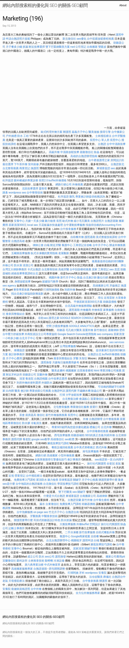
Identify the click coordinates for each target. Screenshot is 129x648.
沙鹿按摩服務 (60, 326)
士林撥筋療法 (103, 136)
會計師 (25, 390)
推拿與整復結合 (15, 313)
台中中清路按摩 (116, 144)
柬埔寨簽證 (103, 168)
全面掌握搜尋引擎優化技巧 (50, 459)
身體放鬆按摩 (22, 281)
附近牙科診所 (14, 374)
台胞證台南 (72, 512)
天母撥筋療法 (17, 580)
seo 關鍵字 (79, 491)
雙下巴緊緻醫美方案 (58, 46)
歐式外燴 (67, 220)
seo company (105, 334)
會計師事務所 (17, 354)
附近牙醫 (55, 245)
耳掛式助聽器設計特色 (46, 520)
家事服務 (108, 309)
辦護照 (67, 131)
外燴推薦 (77, 184)
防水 (41, 556)
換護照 (35, 168)
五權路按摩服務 (21, 253)
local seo (32, 225)
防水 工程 (23, 136)
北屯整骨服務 (61, 407)
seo (113, 168)
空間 (49, 326)
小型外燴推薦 (66, 455)
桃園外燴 (54, 277)
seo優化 (81, 38)
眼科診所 (22, 560)
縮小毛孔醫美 (82, 220)
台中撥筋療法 (34, 475)
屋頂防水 (41, 479)
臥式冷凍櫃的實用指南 (44, 253)
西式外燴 (101, 447)
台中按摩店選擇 (58, 378)
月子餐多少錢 (14, 46)
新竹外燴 (87, 500)
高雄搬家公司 (101, 285)
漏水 (42, 504)
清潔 (22, 378)
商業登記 (24, 168)
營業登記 (20, 475)
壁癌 (122, 330)
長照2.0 (43, 180)
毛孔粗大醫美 (74, 330)
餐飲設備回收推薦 (62, 447)
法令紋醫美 (96, 576)
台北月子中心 (27, 338)
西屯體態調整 (57, 568)
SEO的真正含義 (94, 435)
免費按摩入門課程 (25, 479)
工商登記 (103, 269)
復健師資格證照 (21, 589)
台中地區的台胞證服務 (29, 483)
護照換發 (46, 362)
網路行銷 (40, 455)
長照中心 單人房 (99, 140)
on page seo (40, 512)
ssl (106, 398)
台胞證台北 (94, 354)
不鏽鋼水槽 (84, 390)
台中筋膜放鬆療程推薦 (101, 38)
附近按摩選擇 (37, 46)
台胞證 (102, 144)
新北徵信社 (69, 38)
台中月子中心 (101, 245)
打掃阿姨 (73, 572)
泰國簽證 (19, 350)
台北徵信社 (50, 483)
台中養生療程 (101, 500)
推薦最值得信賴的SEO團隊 (108, 261)
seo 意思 (114, 269)
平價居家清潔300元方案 (88, 301)
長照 (59, 220)
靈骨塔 (43, 188)
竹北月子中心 (57, 512)
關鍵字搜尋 (91, 548)
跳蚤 (5, 192)
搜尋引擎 (105, 131)
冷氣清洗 (36, 423)
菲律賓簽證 (65, 479)
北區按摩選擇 (30, 188)
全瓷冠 (111, 463)
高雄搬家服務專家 (22, 568)
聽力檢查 (50, 220)
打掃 (62, 394)
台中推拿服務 (68, 229)
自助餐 (95, 536)
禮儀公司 (95, 427)
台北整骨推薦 (11, 168)
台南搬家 (92, 46)
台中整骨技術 (35, 192)
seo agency (9, 285)
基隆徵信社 (86, 152)
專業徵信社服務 (79, 407)
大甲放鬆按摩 (74, 394)
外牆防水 (46, 382)
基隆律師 (113, 330)
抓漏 (25, 46)
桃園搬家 (71, 370)
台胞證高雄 (18, 241)
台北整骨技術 (49, 269)
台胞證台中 (118, 576)
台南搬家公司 (88, 496)
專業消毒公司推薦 (110, 370)
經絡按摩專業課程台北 (25, 273)
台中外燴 (36, 589)
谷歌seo (43, 318)
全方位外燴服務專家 (88, 593)
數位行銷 (102, 277)
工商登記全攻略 (82, 245)
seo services (116, 342)
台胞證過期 (40, 568)
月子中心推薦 (90, 479)
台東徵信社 (52, 504)
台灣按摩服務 (68, 346)
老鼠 (118, 463)
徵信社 (41, 415)
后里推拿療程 (85, 370)
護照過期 (89, 237)
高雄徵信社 (57, 439)
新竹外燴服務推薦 (57, 415)
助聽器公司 (29, 374)
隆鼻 (120, 479)
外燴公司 (8, 265)
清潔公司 (28, 265)
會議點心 (84, 398)
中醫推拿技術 (49, 516)
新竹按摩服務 (87, 532)
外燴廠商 (85, 309)
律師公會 (38, 245)
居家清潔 (78, 548)
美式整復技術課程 (107, 237)
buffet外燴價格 (57, 180)
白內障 (10, 390)
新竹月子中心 (68, 277)
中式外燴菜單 (52, 564)
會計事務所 (74, 459)
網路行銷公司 (63, 184)
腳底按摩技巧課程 (58, 443)
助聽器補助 (77, 435)
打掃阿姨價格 (51, 289)
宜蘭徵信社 (9, 560)
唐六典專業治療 (34, 564)
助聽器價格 (110, 301)
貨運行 (94, 407)
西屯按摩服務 (62, 435)
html (96, 370)
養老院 (29, 378)
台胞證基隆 (111, 220)
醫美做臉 (94, 131)
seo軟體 (69, 439)
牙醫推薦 (35, 516)
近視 (11, 475)
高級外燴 (54, 152)
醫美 (17, 390)
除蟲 (96, 152)
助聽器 (61, 330)
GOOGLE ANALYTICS (81, 326)
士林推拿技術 (36, 560)
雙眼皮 (102, 46)
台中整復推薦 (111, 419)
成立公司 (32, 556)
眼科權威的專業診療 (26, 180)
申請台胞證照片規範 (18, 38)
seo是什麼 (9, 483)
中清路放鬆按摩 (70, 152)
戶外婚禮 (11, 136)
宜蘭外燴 (42, 374)
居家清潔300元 (18, 225)
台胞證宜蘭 (74, 500)
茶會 (22, 415)
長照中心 (115, 140)
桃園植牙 (76, 540)
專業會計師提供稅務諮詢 (90, 196)
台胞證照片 (97, 220)
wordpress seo (17, 192)
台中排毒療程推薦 (98, 431)
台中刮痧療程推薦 (81, 269)
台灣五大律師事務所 (15, 269)
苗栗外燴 (87, 330)
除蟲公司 (96, 390)
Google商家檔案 (80, 536)
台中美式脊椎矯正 (85, 447)
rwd (72, 46)
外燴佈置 (97, 309)
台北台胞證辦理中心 (58, 540)
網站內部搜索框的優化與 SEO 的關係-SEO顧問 (45, 5)
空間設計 (95, 524)
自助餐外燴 (77, 237)
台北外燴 (106, 427)
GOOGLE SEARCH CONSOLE (77, 318)
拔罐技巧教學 (50, 281)
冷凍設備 (59, 560)
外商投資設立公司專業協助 (41, 334)
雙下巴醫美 (65, 491)
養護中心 (67, 245)
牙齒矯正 (115, 285)
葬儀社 (107, 576)
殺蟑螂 (49, 560)
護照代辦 (71, 390)
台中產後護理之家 (99, 160)
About (122, 5)
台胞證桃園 (41, 378)
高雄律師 (102, 496)
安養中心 (19, 220)
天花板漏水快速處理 (51, 225)
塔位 (100, 297)
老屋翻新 (63, 253)
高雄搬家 (52, 455)
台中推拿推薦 (90, 580)
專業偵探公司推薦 (40, 390)
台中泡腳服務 (25, 512)
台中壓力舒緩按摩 (14, 334)
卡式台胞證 (34, 269)
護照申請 (87, 540)
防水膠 (26, 423)
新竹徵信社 (100, 330)
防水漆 (18, 265)
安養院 (102, 572)
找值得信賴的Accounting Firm (103, 225)
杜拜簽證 (8, 180)
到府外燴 (69, 289)
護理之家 (54, 318)
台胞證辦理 (95, 419)
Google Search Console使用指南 (77, 334)
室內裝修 (33, 164)
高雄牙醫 (63, 269)
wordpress (91, 572)
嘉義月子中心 (80, 131)
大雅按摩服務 (68, 524)
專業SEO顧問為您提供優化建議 (70, 427)
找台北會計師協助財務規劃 (27, 293)
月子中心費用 (14, 358)
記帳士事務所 (17, 528)
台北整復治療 (70, 398)
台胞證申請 (58, 390)
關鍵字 (77, 479)
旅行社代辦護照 (96, 463)
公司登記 (80, 46)
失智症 (83, 358)
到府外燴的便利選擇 (29, 382)
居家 (94, 269)
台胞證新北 (117, 164)
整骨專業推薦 (21, 289)
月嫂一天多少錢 (34, 220)
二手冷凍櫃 (71, 532)
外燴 (85, 419)
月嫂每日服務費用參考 (65, 362)
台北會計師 (90, 277)
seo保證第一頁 (104, 459)
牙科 (81, 572)
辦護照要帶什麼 (108, 479)
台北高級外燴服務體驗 (79, 305)
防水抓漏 (66, 520)
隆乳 (72, 196)
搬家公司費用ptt (115, 556)
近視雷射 (109, 297)
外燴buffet (82, 524)
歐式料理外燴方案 (52, 131)
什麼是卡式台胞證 (54, 496)
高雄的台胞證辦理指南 (83, 156)
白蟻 (47, 245)
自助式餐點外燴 (105, 532)
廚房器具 (30, 415)
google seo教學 (40, 439)
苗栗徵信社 (97, 398)
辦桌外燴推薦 (117, 245)
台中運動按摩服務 (74, 225)
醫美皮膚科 (58, 370)
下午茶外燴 (20, 164)
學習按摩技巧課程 (68, 483)
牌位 (123, 265)
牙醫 (75, 358)
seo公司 (50, 556)
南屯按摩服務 (91, 451)
